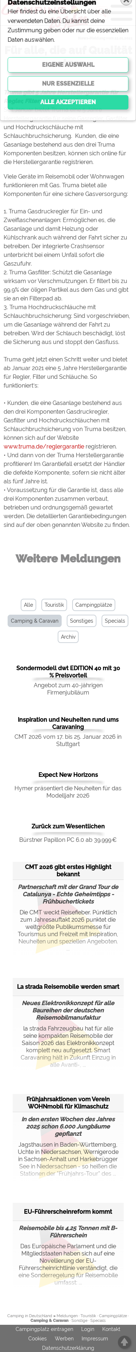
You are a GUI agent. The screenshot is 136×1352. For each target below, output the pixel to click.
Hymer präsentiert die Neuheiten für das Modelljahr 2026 (68, 792)
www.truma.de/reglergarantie (44, 446)
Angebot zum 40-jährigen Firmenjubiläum (68, 689)
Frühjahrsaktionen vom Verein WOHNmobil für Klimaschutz (68, 1103)
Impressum (95, 1338)
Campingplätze (93, 605)
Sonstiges (81, 621)
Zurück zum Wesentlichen (68, 826)
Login (87, 1329)
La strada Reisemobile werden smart (68, 986)
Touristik (54, 605)
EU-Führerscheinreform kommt (68, 1211)
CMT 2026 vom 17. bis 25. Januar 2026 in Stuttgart (68, 740)
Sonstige (79, 1320)
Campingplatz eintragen (44, 1329)
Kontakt (111, 1329)
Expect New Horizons (68, 774)
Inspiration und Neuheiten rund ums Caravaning (68, 723)
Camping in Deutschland (29, 1316)
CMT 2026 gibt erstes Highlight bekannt (68, 871)
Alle (28, 605)
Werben (64, 1338)
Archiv (68, 637)
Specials (115, 621)
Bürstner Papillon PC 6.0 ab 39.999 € (68, 839)
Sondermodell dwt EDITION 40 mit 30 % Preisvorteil (68, 672)
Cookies (37, 1338)
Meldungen (67, 1316)
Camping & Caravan (34, 621)
